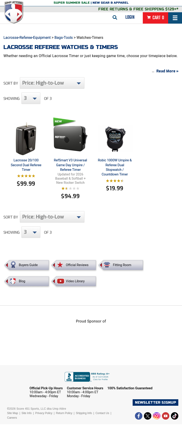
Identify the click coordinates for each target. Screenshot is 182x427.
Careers (12, 420)
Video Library (75, 284)
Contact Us (102, 416)
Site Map (12, 416)
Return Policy (64, 416)
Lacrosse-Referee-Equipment (27, 37)
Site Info (26, 416)
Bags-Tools (63, 37)
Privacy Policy (43, 416)
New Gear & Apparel (110, 3)
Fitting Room (122, 267)
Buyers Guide (28, 267)
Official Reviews (77, 267)
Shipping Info (84, 416)
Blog (22, 284)
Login (129, 17)
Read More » (167, 73)
